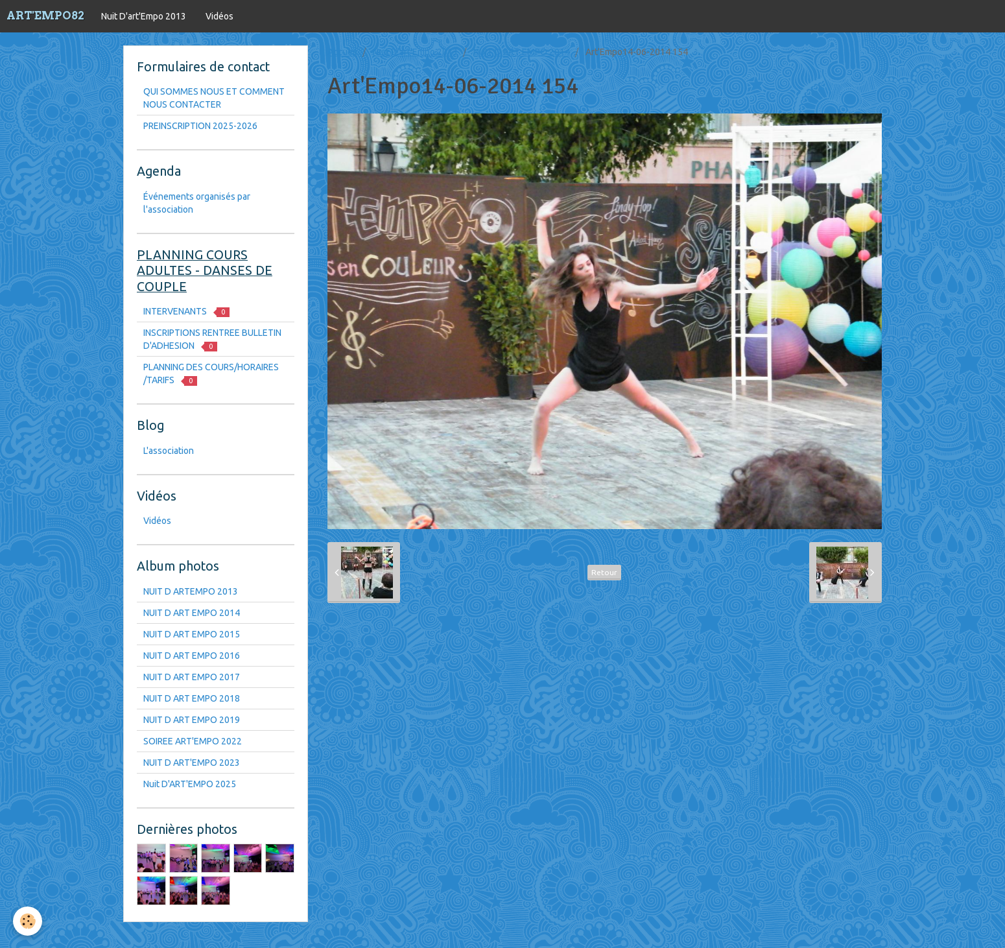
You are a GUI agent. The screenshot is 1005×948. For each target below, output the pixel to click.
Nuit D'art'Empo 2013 (143, 16)
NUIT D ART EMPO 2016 (191, 655)
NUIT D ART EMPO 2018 (191, 698)
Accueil (342, 52)
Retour (604, 572)
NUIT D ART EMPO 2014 (521, 52)
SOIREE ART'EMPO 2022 (192, 741)
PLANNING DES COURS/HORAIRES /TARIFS (211, 374)
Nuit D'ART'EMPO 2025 (189, 784)
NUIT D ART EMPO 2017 (191, 677)
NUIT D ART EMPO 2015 (191, 634)
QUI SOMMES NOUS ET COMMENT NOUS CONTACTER (214, 98)
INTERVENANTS (186, 311)
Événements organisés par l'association (196, 203)
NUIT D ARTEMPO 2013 (190, 591)
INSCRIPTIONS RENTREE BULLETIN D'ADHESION (212, 339)
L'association (168, 450)
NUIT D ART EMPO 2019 (191, 720)
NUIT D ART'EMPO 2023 (191, 762)
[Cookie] (27, 921)
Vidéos (219, 16)
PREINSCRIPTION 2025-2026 (200, 126)
